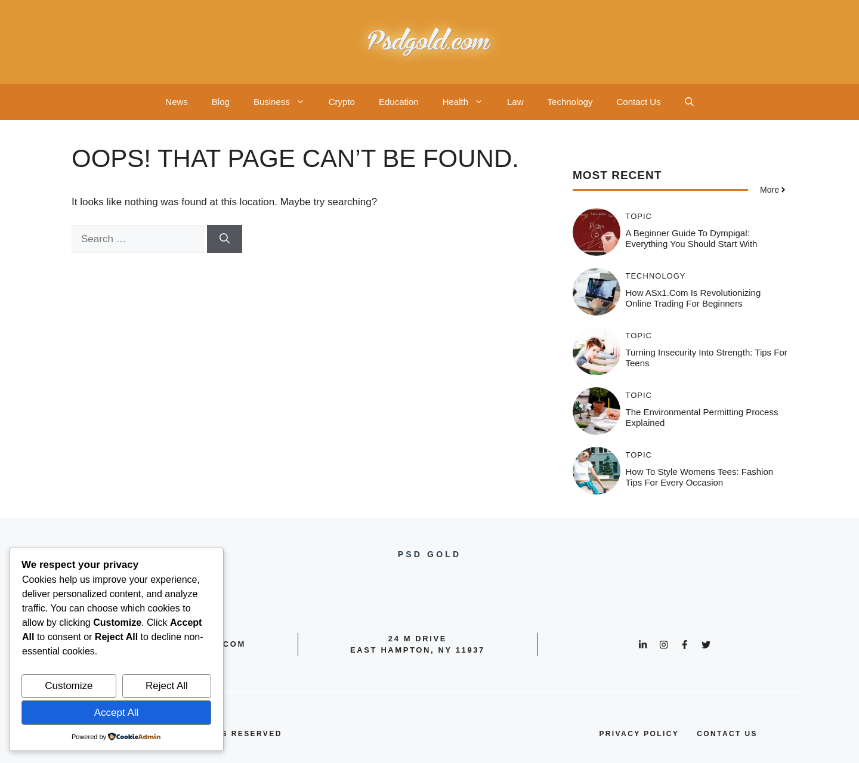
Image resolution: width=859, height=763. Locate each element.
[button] (689, 102)
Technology (570, 102)
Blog (221, 102)
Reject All (167, 685)
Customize (68, 685)
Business (285, 102)
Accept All (116, 712)
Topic (639, 216)
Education (399, 102)
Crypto (342, 102)
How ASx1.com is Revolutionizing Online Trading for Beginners (693, 298)
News (176, 102)
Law (515, 102)
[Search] (224, 239)
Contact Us (638, 102)
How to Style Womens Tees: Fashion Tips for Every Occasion (700, 477)
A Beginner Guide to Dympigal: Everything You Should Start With (692, 238)
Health (469, 102)
